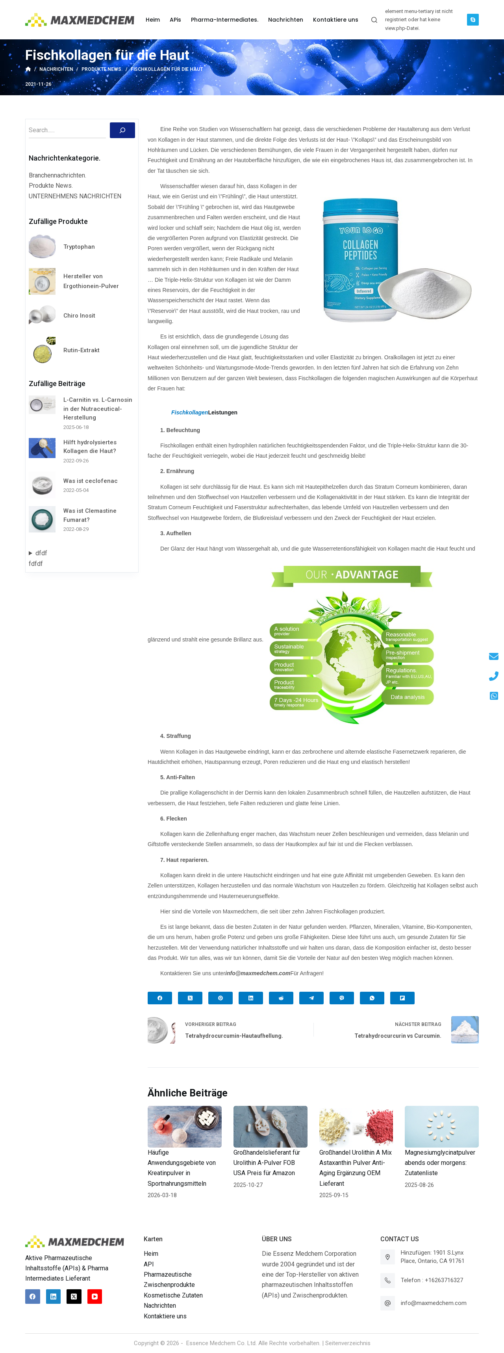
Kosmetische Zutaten (173, 1295)
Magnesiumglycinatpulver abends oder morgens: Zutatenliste (440, 1163)
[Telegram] (311, 998)
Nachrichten (160, 1305)
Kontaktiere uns (165, 1316)
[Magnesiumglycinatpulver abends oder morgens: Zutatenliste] (442, 1127)
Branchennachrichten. (57, 175)
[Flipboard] (402, 998)
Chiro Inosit (79, 315)
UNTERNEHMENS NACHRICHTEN (75, 196)
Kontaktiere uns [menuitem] (335, 20)
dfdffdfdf (38, 558)
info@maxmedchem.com (434, 1303)
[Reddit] (281, 998)
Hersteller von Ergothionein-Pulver (91, 281)
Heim (151, 1253)
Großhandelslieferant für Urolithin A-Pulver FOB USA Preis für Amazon (266, 1163)
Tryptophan (79, 246)
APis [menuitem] (175, 20)
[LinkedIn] (251, 998)
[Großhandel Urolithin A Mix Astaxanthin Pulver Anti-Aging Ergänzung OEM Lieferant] (356, 1127)
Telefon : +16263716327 (432, 1280)
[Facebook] (160, 998)
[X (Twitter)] (190, 998)
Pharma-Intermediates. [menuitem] (224, 20)
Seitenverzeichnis (348, 1343)
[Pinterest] (220, 998)
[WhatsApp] (372, 998)
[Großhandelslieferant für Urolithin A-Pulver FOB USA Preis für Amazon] (270, 1127)
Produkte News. (51, 185)
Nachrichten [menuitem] (285, 20)
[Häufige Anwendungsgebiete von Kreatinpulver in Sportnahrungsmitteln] (185, 1127)
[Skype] (473, 20)
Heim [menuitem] (153, 20)
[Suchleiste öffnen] (374, 20)
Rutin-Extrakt (81, 350)
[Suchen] (122, 130)
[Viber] (342, 998)
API (149, 1264)
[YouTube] (94, 1296)
